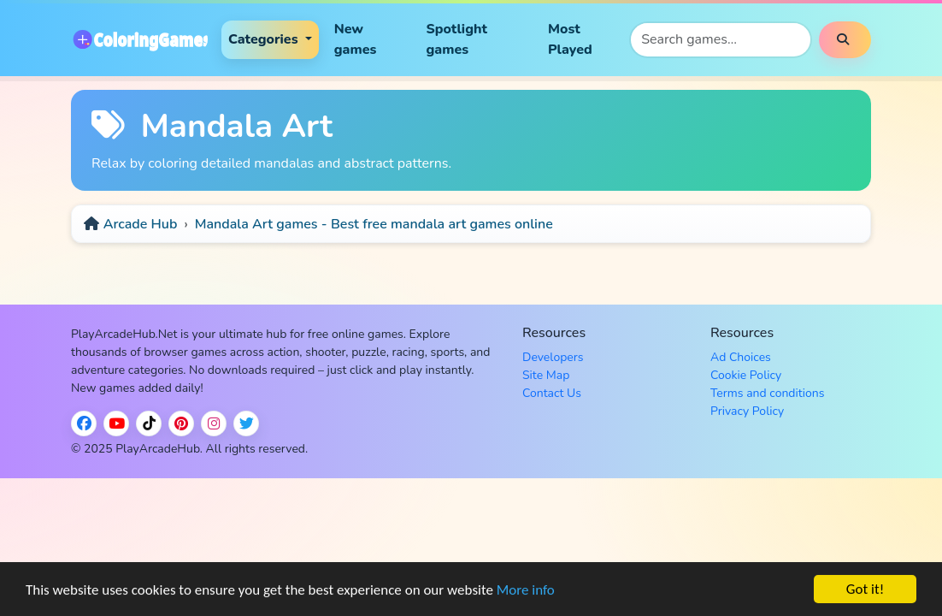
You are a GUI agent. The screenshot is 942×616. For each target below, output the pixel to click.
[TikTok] (149, 423)
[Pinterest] (181, 423)
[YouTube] (116, 423)
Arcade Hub (140, 224)
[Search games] (720, 39)
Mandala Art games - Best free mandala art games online (374, 224)
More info (526, 592)
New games (355, 39)
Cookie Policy (745, 375)
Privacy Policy (747, 411)
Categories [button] (265, 39)
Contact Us (551, 393)
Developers (552, 357)
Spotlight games (456, 39)
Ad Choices (740, 357)
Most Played (570, 39)
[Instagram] (214, 423)
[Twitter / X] (246, 423)
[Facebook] (84, 423)
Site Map (545, 375)
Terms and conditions (767, 393)
